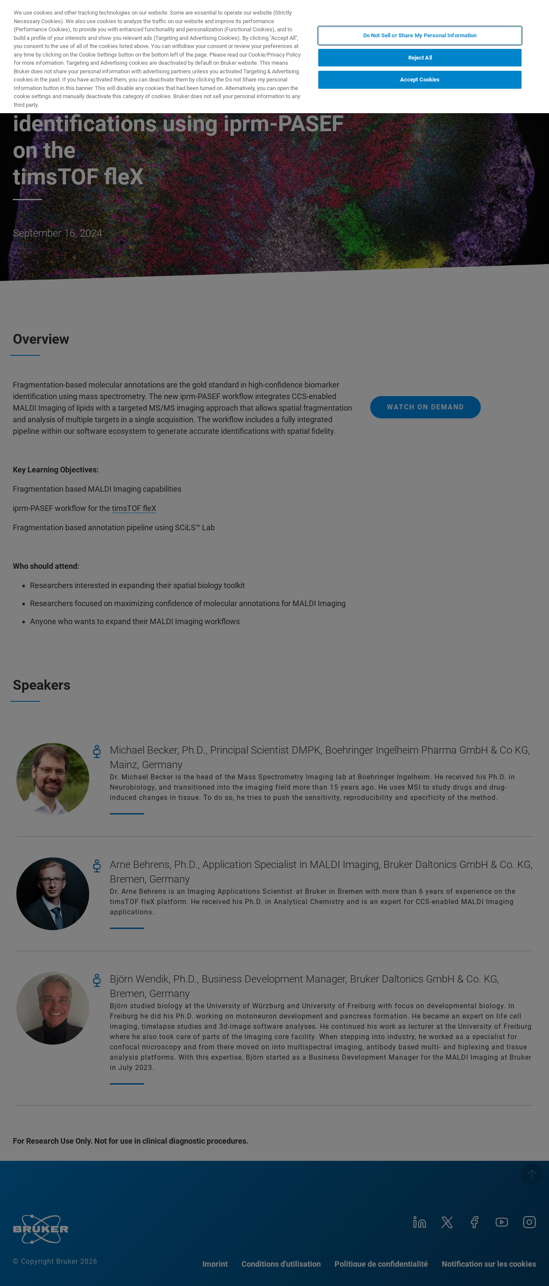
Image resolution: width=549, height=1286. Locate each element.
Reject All (420, 57)
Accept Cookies (420, 79)
